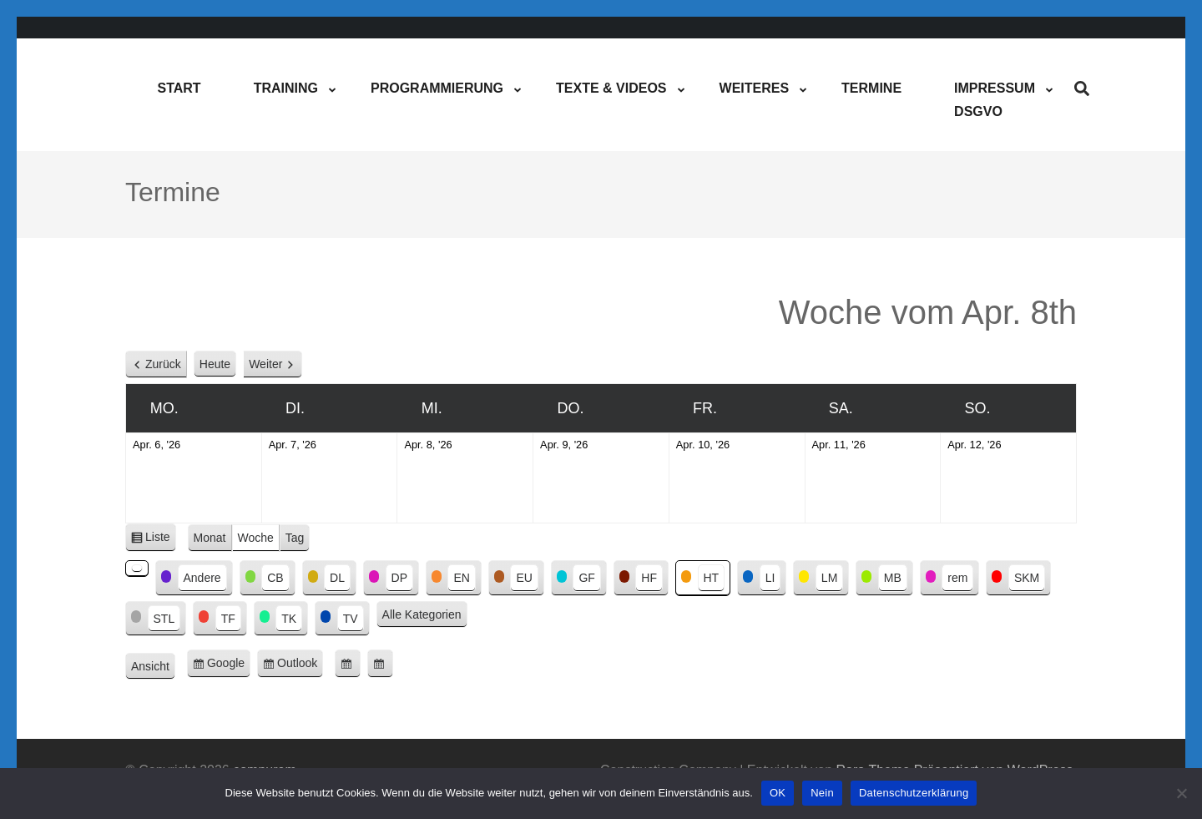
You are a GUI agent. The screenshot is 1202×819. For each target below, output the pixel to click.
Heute (214, 364)
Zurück (163, 364)
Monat (210, 537)
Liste (160, 540)
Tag (295, 537)
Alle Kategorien (422, 614)
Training (286, 88)
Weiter (265, 364)
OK (777, 792)
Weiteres (755, 88)
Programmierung (437, 88)
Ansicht (153, 667)
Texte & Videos (611, 88)
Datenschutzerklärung (913, 792)
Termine (871, 88)
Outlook (300, 666)
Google (228, 666)
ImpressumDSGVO (994, 100)
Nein (822, 792)
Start (178, 88)
